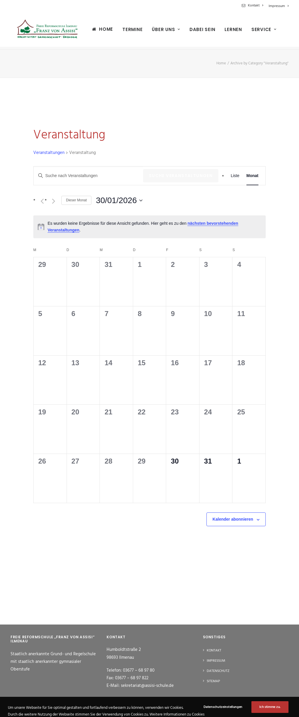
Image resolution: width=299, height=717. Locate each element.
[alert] (149, 226)
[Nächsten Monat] (53, 201)
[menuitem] (253, 5)
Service (259, 31)
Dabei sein (198, 31)
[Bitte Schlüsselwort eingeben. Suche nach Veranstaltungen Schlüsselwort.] (88, 176)
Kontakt (255, 5)
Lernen (229, 31)
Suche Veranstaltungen (181, 176)
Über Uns (161, 31)
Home (102, 31)
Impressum (278, 6)
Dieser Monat (76, 200)
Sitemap (213, 682)
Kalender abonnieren (233, 519)
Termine (128, 31)
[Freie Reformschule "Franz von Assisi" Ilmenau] (45, 31)
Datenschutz (218, 671)
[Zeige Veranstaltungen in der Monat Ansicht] (252, 176)
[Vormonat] (42, 201)
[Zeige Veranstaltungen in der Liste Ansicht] (235, 176)
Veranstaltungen (49, 152)
